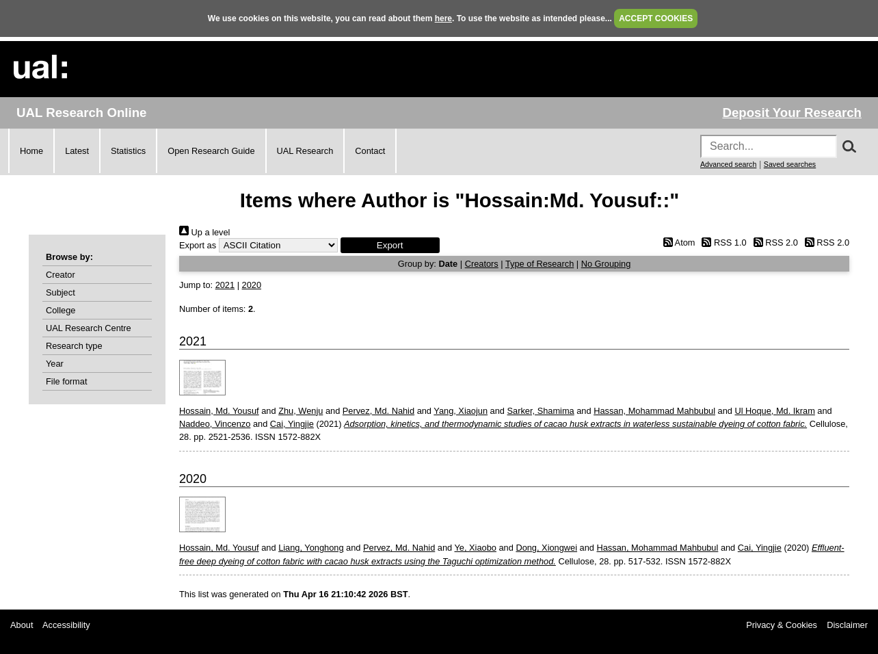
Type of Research (539, 264)
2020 (251, 285)
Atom (676, 242)
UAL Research (305, 151)
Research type (74, 346)
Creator (60, 275)
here (443, 18)
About (21, 625)
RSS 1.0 (722, 242)
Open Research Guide (211, 151)
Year (55, 363)
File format (66, 381)
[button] (390, 245)
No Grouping (606, 264)
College (60, 310)
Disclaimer (847, 625)
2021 (225, 285)
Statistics (128, 151)
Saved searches (790, 164)
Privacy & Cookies (781, 625)
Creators (481, 264)
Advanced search (728, 164)
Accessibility (66, 625)
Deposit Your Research (792, 112)
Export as (197, 245)
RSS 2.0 (773, 242)
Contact (370, 151)
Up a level (204, 232)
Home (31, 151)
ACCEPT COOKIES (656, 18)
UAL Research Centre (88, 328)
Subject (60, 292)
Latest (77, 151)
